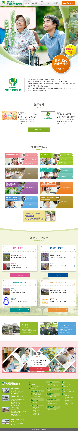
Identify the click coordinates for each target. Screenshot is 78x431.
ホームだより (49, 3)
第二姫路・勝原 (38, 395)
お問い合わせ (66, 389)
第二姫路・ (30, 159)
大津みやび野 (28, 163)
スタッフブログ (67, 394)
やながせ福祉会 (38, 386)
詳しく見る (39, 369)
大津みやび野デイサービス (64, 163)
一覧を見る (20, 275)
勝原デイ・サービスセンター (66, 155)
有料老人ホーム (69, 404)
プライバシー (68, 391)
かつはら (28, 173)
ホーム (27, 3)
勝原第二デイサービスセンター (66, 159)
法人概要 (34, 3)
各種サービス (34, 389)
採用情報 (56, 3)
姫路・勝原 (30, 155)
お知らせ (65, 382)
